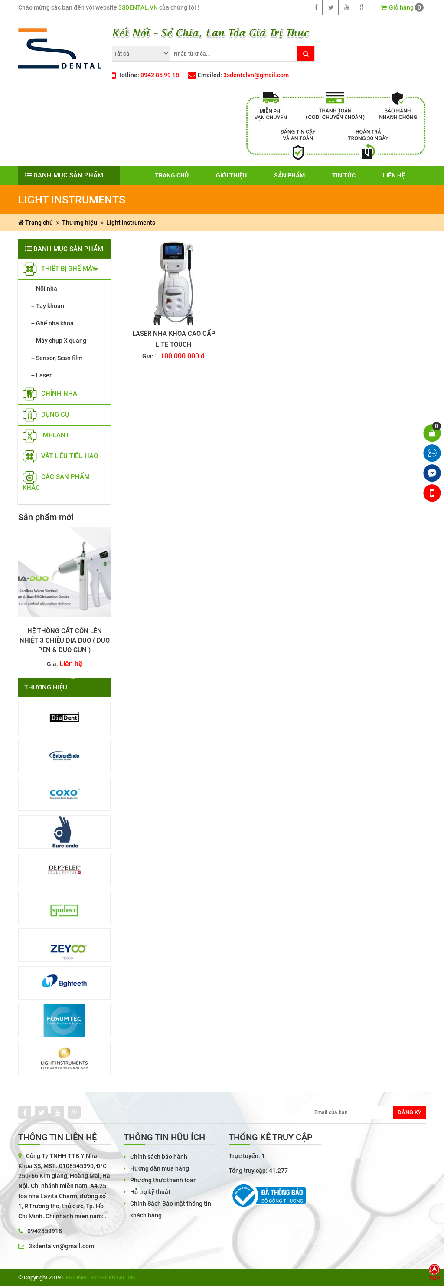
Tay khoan (50, 305)
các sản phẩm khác (56, 482)
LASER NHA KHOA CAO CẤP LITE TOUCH (173, 339)
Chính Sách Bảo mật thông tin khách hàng (170, 1209)
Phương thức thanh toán (163, 1180)
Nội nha (46, 288)
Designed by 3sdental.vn (98, 1277)
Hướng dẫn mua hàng (159, 1168)
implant (46, 435)
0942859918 (44, 1230)
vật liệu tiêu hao (60, 456)
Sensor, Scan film (59, 357)
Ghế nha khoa (55, 323)
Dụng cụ (46, 414)
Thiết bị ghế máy (59, 268)
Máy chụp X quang (61, 340)
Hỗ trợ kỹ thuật (150, 1191)
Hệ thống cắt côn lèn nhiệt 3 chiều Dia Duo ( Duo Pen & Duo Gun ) (65, 640)
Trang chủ (35, 222)
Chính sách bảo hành (158, 1156)
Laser (44, 375)
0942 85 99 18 (159, 75)
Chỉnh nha (50, 393)
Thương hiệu (79, 222)
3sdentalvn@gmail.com (256, 75)
